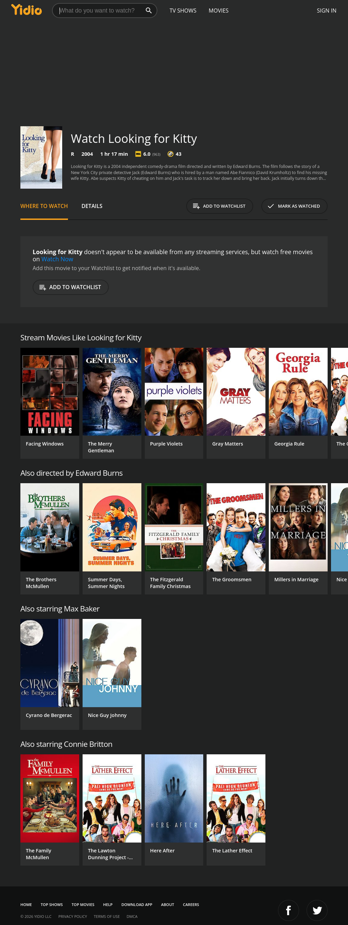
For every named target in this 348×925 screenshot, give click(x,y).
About (167, 904)
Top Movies (83, 904)
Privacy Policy (72, 916)
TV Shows (183, 10)
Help (108, 904)
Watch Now (57, 259)
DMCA (131, 916)
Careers (191, 904)
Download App (136, 904)
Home (26, 904)
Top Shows (52, 904)
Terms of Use (107, 916)
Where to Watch (44, 206)
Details (92, 206)
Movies (219, 10)
